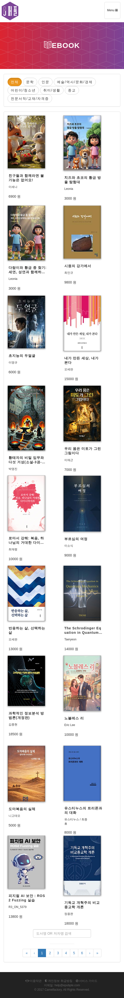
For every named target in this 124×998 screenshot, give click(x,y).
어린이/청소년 (23, 90)
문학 (30, 82)
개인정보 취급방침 (58, 981)
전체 (15, 82)
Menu (113, 12)
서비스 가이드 (87, 981)
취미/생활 (51, 90)
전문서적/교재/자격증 (30, 99)
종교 (72, 90)
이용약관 (33, 981)
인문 (45, 82)
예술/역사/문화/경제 (75, 82)
